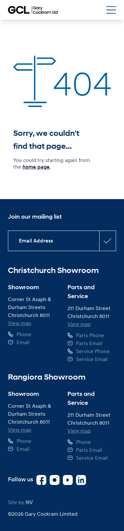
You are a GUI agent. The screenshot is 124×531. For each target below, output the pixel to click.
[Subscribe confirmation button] (107, 241)
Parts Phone (90, 335)
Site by (20, 502)
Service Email (92, 359)
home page (36, 167)
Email (23, 342)
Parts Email (89, 343)
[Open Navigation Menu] (111, 10)
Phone (24, 334)
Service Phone (93, 351)
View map (19, 323)
